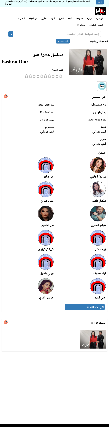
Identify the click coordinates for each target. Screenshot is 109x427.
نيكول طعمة (99, 200)
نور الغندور (47, 225)
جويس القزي (46, 297)
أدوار (53, 18)
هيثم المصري (98, 225)
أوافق (99, 2)
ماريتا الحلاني (98, 176)
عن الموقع (33, 18)
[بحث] (10, 34)
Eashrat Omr (15, 61)
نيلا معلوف (99, 273)
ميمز (89, 18)
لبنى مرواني (99, 131)
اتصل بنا (20, 18)
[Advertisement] (54, 388)
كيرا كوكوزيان (46, 249)
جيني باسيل (47, 273)
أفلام (70, 18)
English (81, 25)
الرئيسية (99, 18)
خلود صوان (47, 200)
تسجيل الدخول (96, 25)
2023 (41, 104)
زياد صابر (100, 249)
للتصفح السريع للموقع (98, 41)
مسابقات (79, 18)
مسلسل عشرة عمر (48, 54)
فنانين (61, 18)
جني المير (100, 297)
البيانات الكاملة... (94, 307)
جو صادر (48, 176)
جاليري (44, 18)
